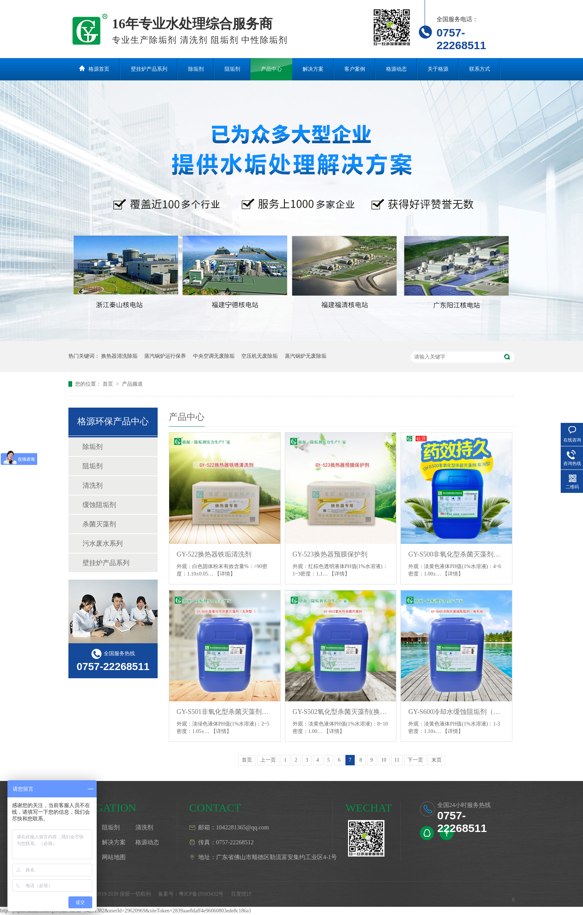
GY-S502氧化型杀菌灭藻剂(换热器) (341, 711)
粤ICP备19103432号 (201, 894)
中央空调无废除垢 (214, 356)
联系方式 (479, 69)
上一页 (268, 760)
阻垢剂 (232, 69)
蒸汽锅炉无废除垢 (305, 356)
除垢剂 (196, 69)
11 (396, 760)
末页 (436, 760)
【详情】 (225, 574)
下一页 (415, 760)
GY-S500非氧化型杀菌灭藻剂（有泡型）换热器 (456, 554)
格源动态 (396, 69)
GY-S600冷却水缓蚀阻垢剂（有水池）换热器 (456, 711)
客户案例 (354, 69)
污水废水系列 (103, 543)
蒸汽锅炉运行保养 (165, 356)
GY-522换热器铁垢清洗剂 (214, 554)
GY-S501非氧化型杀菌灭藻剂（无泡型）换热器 (225, 711)
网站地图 (114, 857)
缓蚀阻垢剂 (99, 504)
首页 (109, 384)
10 (383, 760)
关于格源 (438, 69)
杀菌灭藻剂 (99, 524)
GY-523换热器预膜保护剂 (330, 554)
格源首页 (98, 69)
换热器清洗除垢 (119, 356)
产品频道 (132, 384)
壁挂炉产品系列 (149, 69)
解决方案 (313, 69)
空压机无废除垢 (259, 356)
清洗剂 (93, 485)
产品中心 (271, 69)
